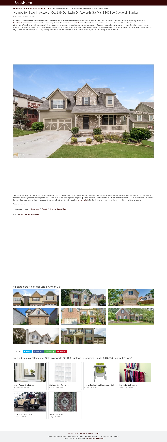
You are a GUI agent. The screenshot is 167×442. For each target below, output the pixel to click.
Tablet (44, 209)
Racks (51, 387)
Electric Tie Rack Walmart (128, 385)
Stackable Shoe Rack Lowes (59, 385)
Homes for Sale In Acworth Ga (29, 215)
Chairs (86, 387)
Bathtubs (17, 387)
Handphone (34, 209)
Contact (97, 433)
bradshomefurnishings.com (22, 23)
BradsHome (23, 3)
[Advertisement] (83, 48)
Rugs (51, 417)
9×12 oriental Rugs (55, 414)
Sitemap (70, 433)
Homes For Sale (17, 16)
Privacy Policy (78, 433)
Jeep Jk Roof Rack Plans (23, 414)
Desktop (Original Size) (58, 209)
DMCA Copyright (88, 433)
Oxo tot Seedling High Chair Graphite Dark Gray (101, 385)
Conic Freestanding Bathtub (24, 385)
